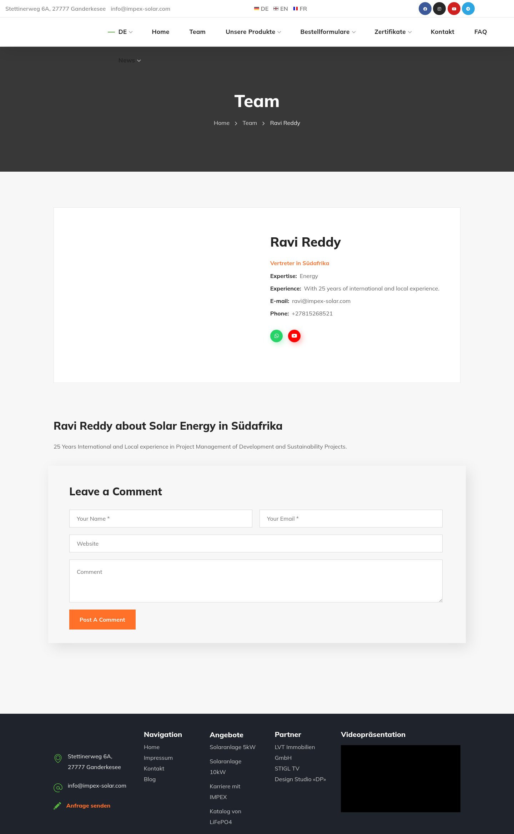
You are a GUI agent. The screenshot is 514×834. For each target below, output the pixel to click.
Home (222, 122)
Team (250, 122)
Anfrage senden (89, 805)
